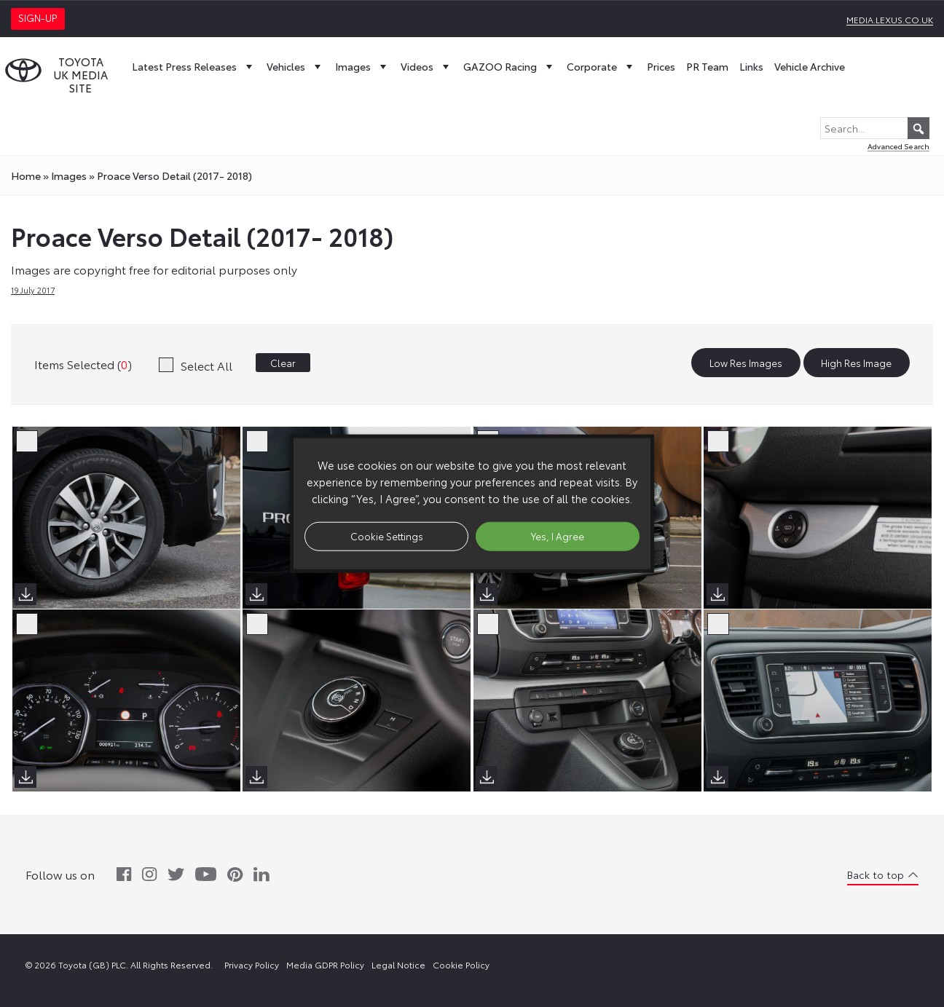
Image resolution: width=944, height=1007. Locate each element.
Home (26, 175)
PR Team (707, 66)
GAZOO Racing (509, 66)
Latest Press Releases (194, 66)
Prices (661, 66)
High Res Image (856, 362)
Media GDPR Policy (325, 964)
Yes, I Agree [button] (557, 535)
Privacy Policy (251, 964)
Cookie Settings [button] (386, 535)
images (69, 175)
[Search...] (874, 128)
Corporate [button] (601, 66)
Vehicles (295, 66)
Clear (283, 362)
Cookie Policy (461, 964)
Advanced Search (898, 146)
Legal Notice (398, 964)
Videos (426, 66)
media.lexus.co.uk (889, 19)
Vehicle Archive (809, 66)
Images (362, 66)
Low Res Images (745, 362)
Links (751, 66)
